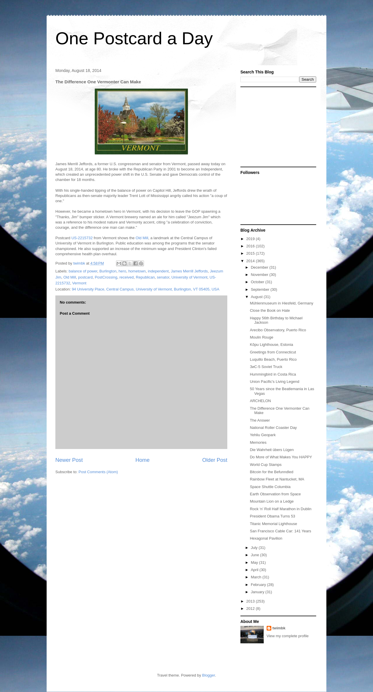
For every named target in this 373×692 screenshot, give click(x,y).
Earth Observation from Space (275, 494)
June (255, 555)
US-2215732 (82, 238)
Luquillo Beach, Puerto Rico (273, 359)
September (260, 289)
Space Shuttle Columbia (270, 487)
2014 (251, 261)
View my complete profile (288, 636)
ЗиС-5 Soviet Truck (266, 367)
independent (158, 271)
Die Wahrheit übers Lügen (272, 450)
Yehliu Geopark (262, 435)
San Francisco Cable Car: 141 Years (280, 531)
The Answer (260, 420)
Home (143, 460)
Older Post (214, 460)
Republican (145, 277)
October (258, 282)
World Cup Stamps (265, 464)
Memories (258, 442)
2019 (251, 239)
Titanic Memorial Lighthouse (273, 524)
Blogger (208, 675)
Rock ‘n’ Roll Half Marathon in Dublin (280, 509)
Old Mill (142, 238)
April (255, 570)
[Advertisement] (276, 126)
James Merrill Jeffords (189, 271)
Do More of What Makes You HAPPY (281, 457)
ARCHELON (260, 401)
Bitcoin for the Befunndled (271, 472)
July (255, 547)
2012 (251, 608)
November (260, 274)
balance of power (83, 271)
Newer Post (69, 460)
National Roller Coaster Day (273, 427)
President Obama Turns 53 (272, 516)
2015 (251, 253)
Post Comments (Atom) (98, 472)
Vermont (79, 283)
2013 (251, 601)
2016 (251, 246)
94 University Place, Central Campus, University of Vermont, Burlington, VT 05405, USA (145, 289)
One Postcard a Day (134, 38)
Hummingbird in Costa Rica (273, 374)
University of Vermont (189, 277)
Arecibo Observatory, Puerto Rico (278, 330)
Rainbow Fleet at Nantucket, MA (277, 479)
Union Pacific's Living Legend (274, 381)
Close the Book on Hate (270, 310)
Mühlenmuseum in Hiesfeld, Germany (281, 303)
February (259, 584)
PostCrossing (106, 277)
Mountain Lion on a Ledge (271, 501)
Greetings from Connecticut (273, 352)
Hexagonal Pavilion (266, 538)
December (260, 267)
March (257, 577)
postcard (85, 277)
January (258, 592)
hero (122, 271)
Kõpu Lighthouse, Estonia (271, 344)
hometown (137, 271)
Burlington (108, 271)
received (126, 277)
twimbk (279, 628)
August (257, 297)
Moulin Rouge (261, 337)
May (255, 562)
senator (163, 277)
